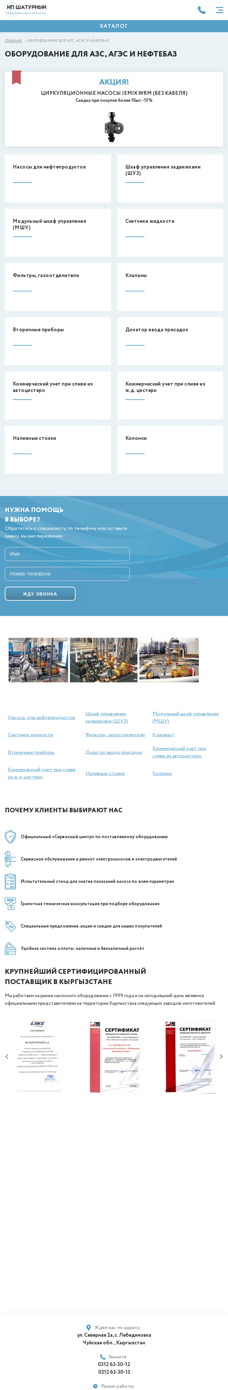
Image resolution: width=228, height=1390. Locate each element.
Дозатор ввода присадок (113, 752)
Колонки (162, 773)
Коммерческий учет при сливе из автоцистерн (179, 752)
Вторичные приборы (31, 752)
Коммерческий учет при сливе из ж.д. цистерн (42, 773)
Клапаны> (163, 735)
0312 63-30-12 (114, 1364)
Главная (13, 41)
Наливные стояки (105, 773)
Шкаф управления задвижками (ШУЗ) (106, 717)
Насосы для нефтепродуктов (41, 717)
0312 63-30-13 (114, 1372)
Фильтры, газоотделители (115, 735)
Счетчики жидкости (30, 735)
